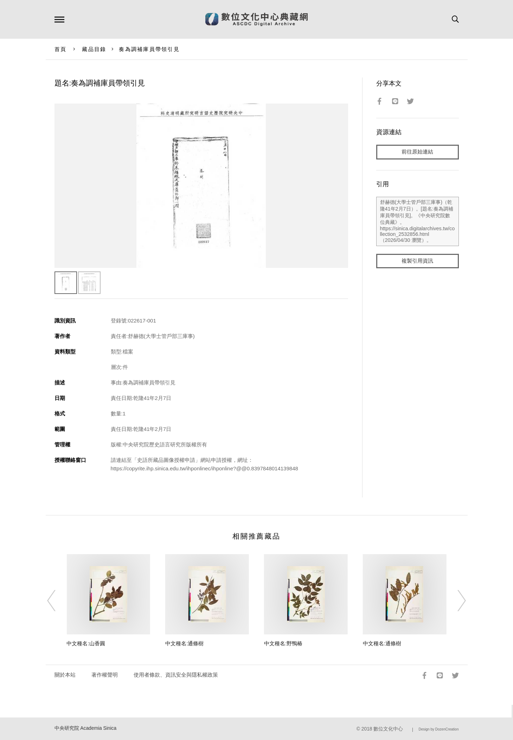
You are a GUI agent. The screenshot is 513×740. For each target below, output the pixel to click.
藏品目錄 (94, 49)
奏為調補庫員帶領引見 (149, 49)
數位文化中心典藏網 (256, 19)
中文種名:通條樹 (184, 643)
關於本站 (65, 675)
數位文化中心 (388, 729)
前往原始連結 (417, 152)
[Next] (455, 600)
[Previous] (57, 600)
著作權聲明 (104, 675)
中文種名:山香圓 (85, 643)
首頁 (60, 49)
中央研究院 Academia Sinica (85, 728)
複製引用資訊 (417, 261)
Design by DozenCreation (439, 729)
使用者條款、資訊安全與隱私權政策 (176, 675)
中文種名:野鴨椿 (283, 643)
